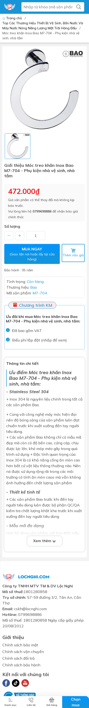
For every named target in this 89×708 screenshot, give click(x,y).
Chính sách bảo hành (21, 665)
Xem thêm (44, 541)
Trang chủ (12, 18)
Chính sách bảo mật (20, 645)
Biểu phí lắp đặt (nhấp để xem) (39, 340)
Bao (13, 378)
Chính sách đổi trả (18, 658)
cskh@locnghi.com (30, 608)
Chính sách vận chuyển (23, 651)
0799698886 (42, 211)
